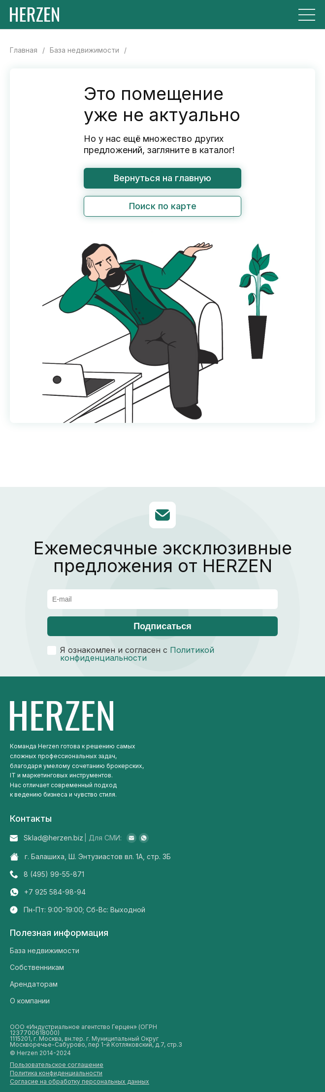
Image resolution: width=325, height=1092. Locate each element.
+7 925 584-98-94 (55, 892)
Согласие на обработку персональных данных (79, 1082)
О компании (30, 1000)
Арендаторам (34, 984)
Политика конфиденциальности (56, 1073)
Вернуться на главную (162, 178)
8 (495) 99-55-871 (54, 874)
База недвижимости (84, 50)
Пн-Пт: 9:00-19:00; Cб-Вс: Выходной (84, 909)
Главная (23, 50)
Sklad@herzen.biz (53, 838)
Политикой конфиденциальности (137, 654)
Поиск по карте (162, 206)
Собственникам (37, 967)
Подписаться (162, 626)
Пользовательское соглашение (56, 1065)
